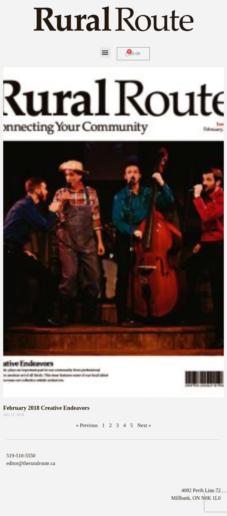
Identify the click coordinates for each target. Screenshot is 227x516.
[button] (105, 52)
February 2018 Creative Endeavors (46, 408)
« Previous (87, 425)
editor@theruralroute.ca (30, 463)
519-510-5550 (20, 455)
